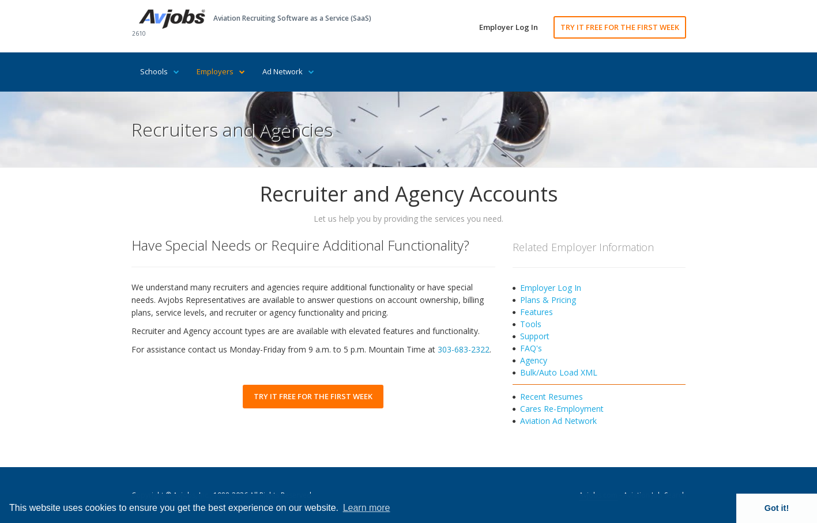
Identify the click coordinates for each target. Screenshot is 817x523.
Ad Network (288, 71)
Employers (221, 71)
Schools (159, 71)
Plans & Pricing (548, 299)
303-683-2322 (464, 349)
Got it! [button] (777, 508)
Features (536, 311)
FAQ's (531, 348)
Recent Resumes (551, 396)
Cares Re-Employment (562, 408)
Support (534, 336)
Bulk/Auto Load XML (558, 372)
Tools (530, 324)
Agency (533, 360)
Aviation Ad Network (558, 420)
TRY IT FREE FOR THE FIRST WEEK (619, 27)
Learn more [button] (366, 508)
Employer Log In (508, 27)
